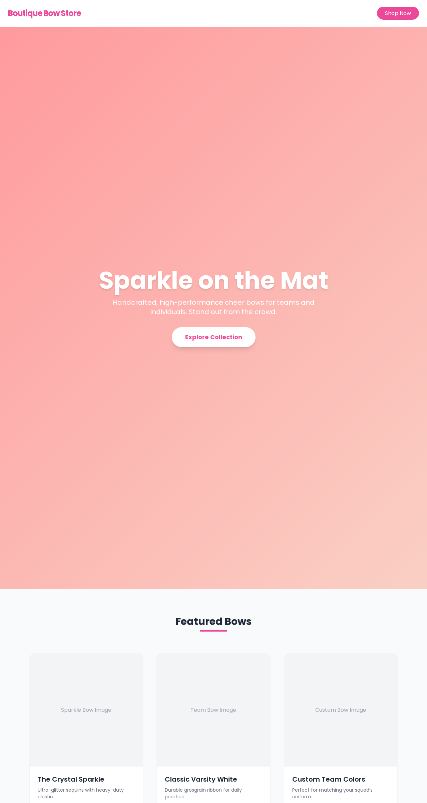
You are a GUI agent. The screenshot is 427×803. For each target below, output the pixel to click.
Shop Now (398, 13)
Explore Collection (213, 337)
